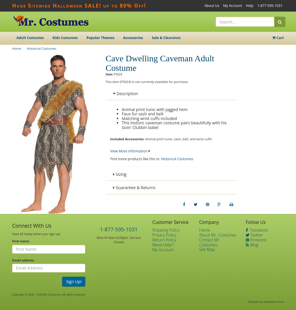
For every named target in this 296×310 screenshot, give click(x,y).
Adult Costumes (30, 37)
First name (20, 241)
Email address (23, 260)
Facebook (257, 230)
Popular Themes (100, 37)
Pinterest (256, 240)
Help (250, 5)
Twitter (254, 235)
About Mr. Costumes (217, 235)
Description (125, 93)
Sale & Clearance (166, 37)
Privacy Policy (164, 235)
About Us (211, 5)
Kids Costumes (65, 37)
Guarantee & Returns (134, 187)
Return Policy (164, 240)
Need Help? (162, 245)
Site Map (207, 249)
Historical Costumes (41, 48)
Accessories (133, 37)
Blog (252, 245)
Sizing (119, 174)
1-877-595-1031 (269, 5)
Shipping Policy (166, 230)
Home (16, 48)
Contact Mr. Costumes (209, 242)
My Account (232, 5)
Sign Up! (74, 281)
